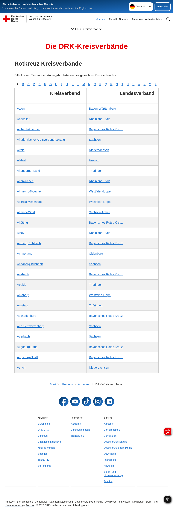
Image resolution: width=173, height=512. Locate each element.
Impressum (110, 460)
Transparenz (77, 436)
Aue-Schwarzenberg (30, 326)
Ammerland (24, 253)
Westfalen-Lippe (100, 191)
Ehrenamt (43, 436)
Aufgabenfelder (154, 19)
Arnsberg (23, 295)
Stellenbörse (44, 466)
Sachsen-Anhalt (99, 212)
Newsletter (109, 466)
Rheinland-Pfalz (99, 119)
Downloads (110, 454)
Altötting (22, 222)
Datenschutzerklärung (115, 442)
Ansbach (23, 274)
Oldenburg (96, 253)
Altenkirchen (25, 181)
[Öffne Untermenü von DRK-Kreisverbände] (86, 29)
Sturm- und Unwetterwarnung (113, 474)
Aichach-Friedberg (29, 129)
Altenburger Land (28, 170)
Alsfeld (21, 160)
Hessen (94, 160)
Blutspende (44, 424)
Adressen (109, 424)
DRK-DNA (43, 430)
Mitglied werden (46, 448)
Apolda (21, 284)
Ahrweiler (23, 119)
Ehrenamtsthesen (80, 430)
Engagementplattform (49, 442)
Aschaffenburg (26, 315)
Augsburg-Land (27, 346)
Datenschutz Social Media (118, 448)
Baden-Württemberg (102, 108)
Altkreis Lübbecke (29, 191)
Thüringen (96, 170)
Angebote (137, 19)
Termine (108, 481)
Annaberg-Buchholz (30, 264)
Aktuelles (76, 424)
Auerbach (23, 336)
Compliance (110, 436)
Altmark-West (26, 212)
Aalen (21, 108)
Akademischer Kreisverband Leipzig (41, 139)
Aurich (21, 367)
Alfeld (20, 150)
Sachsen (95, 139)
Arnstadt (22, 305)
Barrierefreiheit (112, 430)
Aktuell (113, 19)
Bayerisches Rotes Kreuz (106, 129)
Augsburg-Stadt (27, 357)
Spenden (124, 19)
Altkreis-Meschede (29, 201)
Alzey (20, 233)
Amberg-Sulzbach (29, 243)
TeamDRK (43, 460)
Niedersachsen (99, 150)
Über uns (101, 19)
